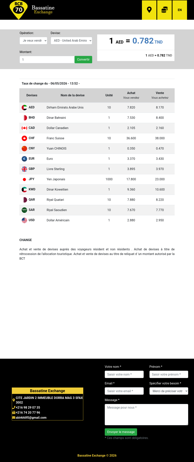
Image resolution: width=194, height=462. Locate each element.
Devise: (56, 33)
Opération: (27, 33)
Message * (112, 400)
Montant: (26, 52)
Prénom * (155, 367)
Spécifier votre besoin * (165, 383)
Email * (109, 383)
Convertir (83, 59)
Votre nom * (113, 367)
